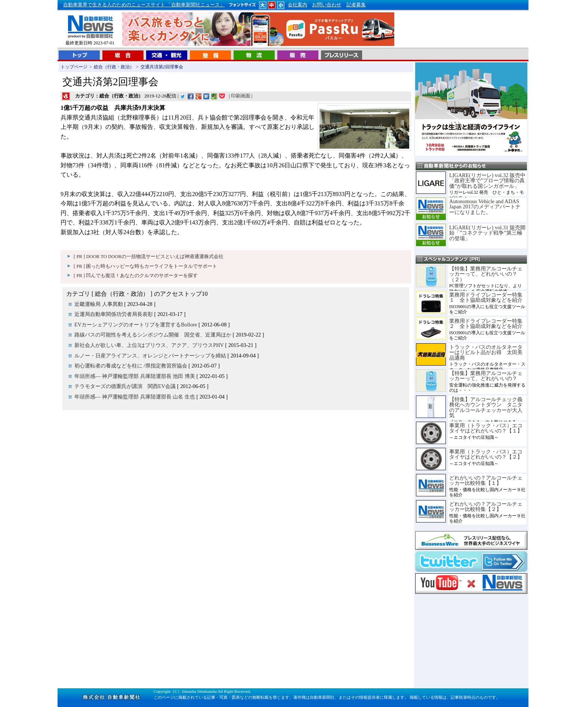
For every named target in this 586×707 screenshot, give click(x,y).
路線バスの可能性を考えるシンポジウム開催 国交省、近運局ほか (152, 335)
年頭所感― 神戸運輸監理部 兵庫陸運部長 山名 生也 (134, 397)
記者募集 (356, 4)
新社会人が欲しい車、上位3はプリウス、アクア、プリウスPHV (149, 345)
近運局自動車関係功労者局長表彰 (113, 314)
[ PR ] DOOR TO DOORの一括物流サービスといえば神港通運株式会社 (148, 256)
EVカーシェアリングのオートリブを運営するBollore (135, 325)
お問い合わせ (326, 4)
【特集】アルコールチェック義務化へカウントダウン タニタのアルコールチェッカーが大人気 (485, 407)
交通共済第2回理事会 (162, 66)
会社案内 (297, 4)
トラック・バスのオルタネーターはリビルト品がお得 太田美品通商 (485, 352)
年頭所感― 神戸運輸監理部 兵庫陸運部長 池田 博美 (134, 376)
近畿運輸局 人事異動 (98, 304)
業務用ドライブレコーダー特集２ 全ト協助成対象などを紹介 (485, 323)
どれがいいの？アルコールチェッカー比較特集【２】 (485, 506)
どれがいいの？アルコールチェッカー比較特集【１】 (485, 480)
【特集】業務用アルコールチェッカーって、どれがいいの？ (485, 375)
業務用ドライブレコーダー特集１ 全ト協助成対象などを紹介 (485, 297)
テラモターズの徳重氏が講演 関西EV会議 (125, 386)
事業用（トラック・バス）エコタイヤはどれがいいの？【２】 (485, 454)
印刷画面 (240, 96)
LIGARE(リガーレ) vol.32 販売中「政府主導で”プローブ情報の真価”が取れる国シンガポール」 (487, 180)
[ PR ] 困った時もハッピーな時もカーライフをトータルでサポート (145, 266)
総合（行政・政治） (114, 66)
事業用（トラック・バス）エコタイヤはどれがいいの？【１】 (485, 428)
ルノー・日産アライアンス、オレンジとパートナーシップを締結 (150, 356)
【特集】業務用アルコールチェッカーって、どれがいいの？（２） (485, 274)
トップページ (74, 66)
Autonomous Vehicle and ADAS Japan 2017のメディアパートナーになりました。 (485, 206)
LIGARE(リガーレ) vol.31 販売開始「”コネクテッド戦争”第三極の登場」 (487, 232)
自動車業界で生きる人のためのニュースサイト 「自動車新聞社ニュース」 (144, 4)
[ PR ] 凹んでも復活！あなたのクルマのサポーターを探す (136, 275)
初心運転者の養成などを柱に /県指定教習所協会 (130, 366)
